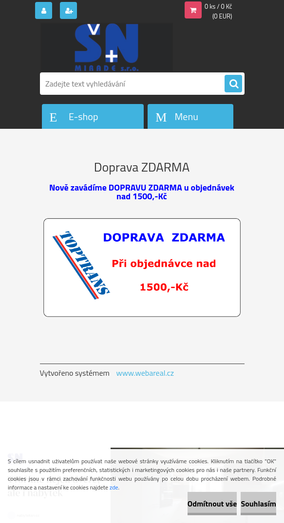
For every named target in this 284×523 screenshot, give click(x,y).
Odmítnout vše (212, 503)
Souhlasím (258, 503)
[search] (233, 84)
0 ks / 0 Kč (218, 6)
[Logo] (107, 47)
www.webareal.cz (145, 373)
